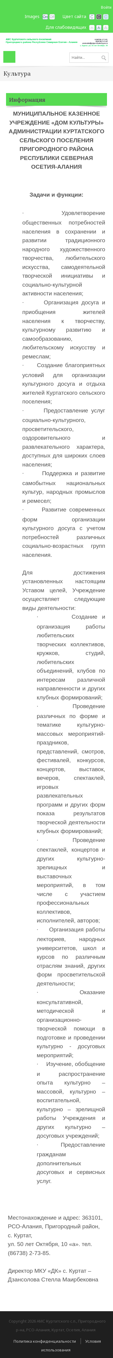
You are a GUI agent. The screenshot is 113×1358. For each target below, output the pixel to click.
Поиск (104, 58)
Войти (106, 7)
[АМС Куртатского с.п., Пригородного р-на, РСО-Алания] (56, 41)
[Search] (88, 58)
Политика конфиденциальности (45, 1341)
